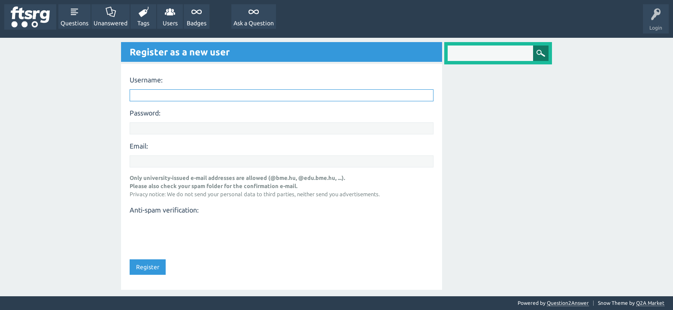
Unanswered (110, 23)
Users (170, 23)
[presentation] (195, 234)
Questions (74, 23)
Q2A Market (650, 303)
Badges (196, 23)
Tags (143, 23)
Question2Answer (568, 303)
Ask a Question (253, 23)
